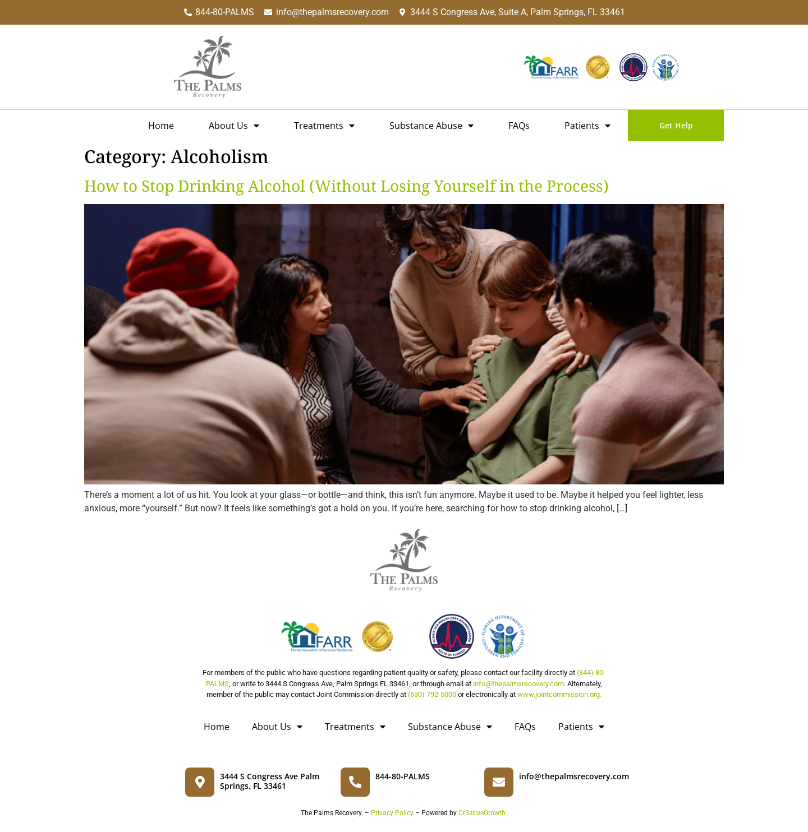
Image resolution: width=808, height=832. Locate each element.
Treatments (324, 125)
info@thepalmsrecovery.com (518, 684)
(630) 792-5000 (432, 694)
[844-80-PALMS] (355, 782)
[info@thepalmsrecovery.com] (498, 782)
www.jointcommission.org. (559, 694)
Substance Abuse (431, 125)
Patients (587, 125)
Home (161, 125)
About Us (234, 125)
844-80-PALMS (402, 776)
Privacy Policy (392, 813)
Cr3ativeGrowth (481, 813)
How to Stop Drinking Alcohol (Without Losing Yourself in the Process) (346, 185)
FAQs (519, 125)
